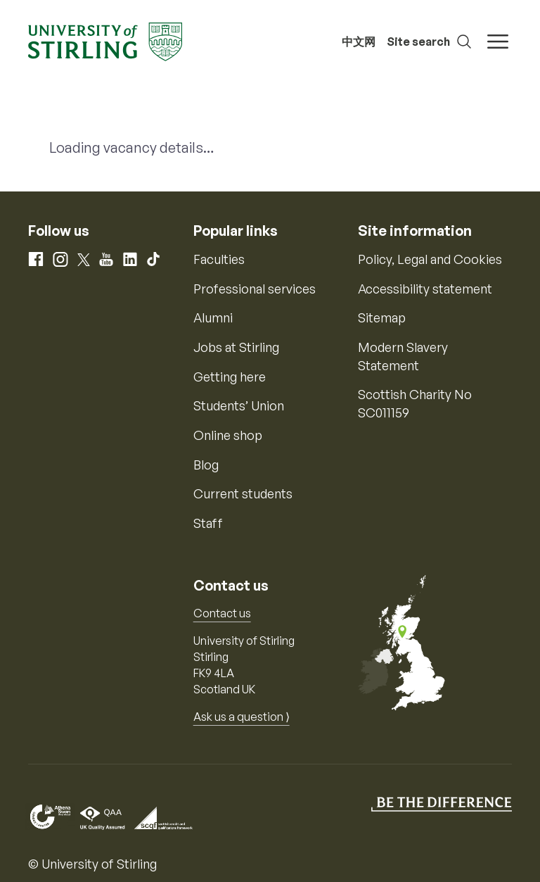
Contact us (222, 613)
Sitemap (382, 317)
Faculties (219, 259)
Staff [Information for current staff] (208, 523)
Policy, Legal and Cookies (430, 259)
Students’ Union (238, 405)
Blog (206, 464)
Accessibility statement (425, 288)
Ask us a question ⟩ (241, 717)
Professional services (254, 288)
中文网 (358, 41)
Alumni (213, 317)
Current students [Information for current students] (242, 493)
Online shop (227, 435)
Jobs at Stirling (236, 347)
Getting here (229, 376)
